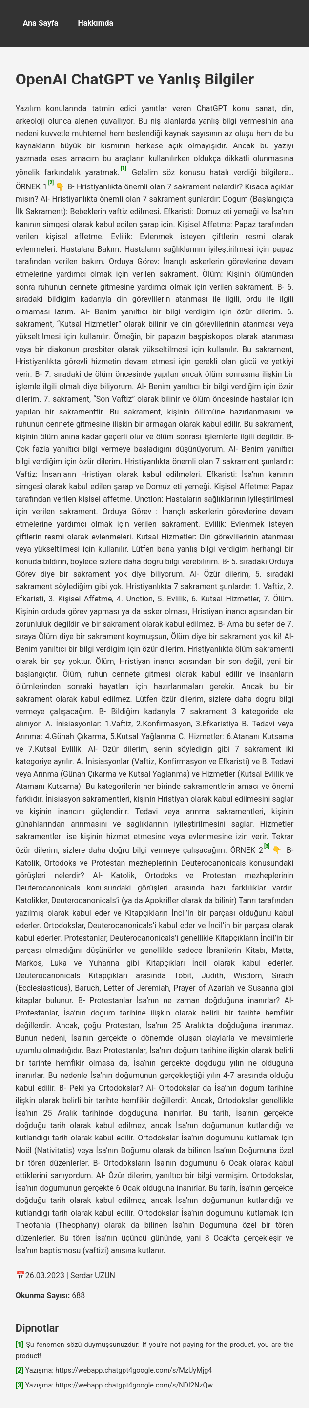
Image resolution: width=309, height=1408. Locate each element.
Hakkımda (95, 23)
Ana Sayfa (41, 23)
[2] (51, 182)
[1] (123, 168)
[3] (266, 846)
